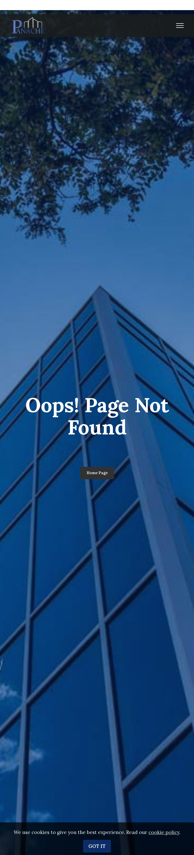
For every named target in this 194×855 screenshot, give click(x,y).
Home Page (97, 473)
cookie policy (164, 842)
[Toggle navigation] (180, 25)
